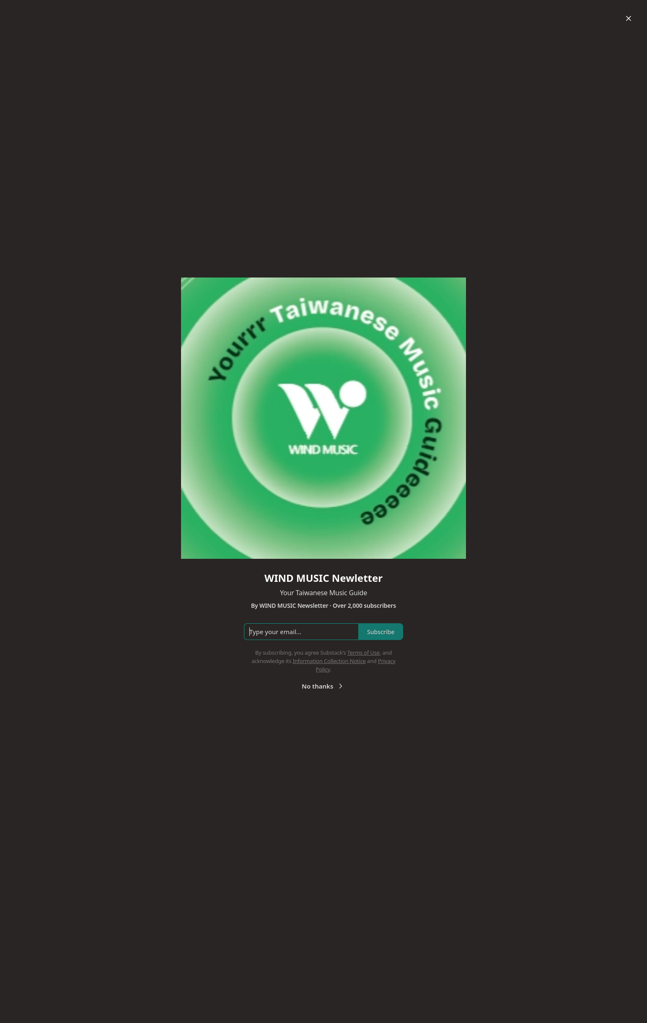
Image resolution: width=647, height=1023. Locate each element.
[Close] (628, 18)
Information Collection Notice (328, 661)
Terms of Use (363, 652)
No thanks (323, 686)
